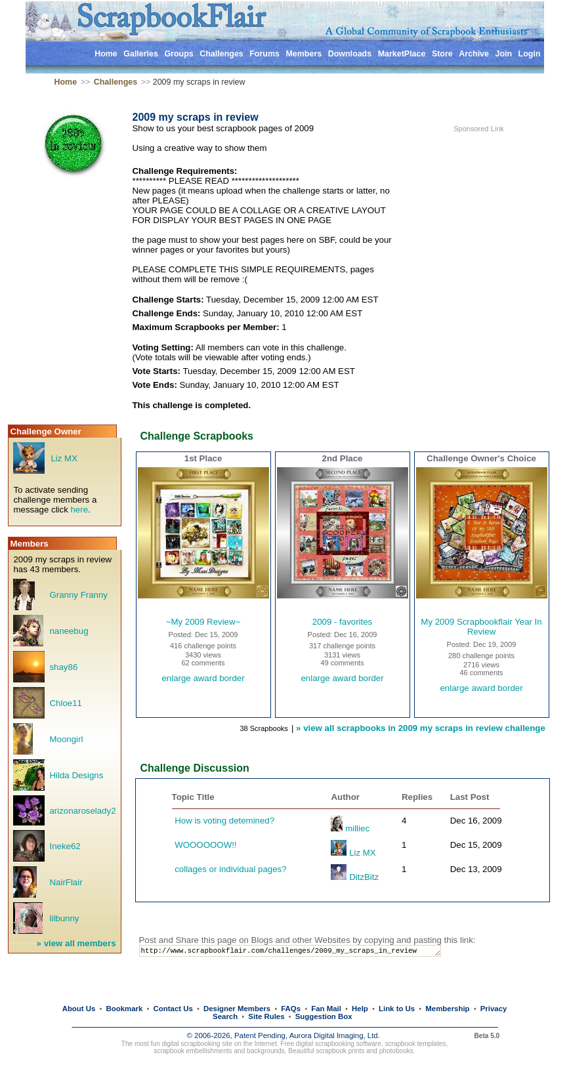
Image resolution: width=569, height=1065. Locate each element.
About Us (79, 1009)
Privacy (493, 1009)
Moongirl (66, 739)
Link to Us (397, 1009)
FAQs (291, 1009)
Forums (264, 53)
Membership (447, 1009)
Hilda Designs (76, 775)
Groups (178, 53)
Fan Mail (326, 1009)
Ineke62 (64, 846)
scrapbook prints (340, 1051)
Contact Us (173, 1009)
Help (360, 1009)
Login (529, 53)
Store (442, 53)
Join (503, 53)
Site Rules (266, 1016)
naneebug (68, 631)
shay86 (63, 667)
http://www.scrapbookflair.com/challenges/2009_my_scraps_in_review (302, 952)
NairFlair (65, 882)
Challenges (221, 53)
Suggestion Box (323, 1016)
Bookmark (124, 1009)
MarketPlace (402, 53)
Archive (474, 53)
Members (303, 53)
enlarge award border (202, 678)
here (79, 509)
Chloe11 (65, 703)
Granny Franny (78, 595)
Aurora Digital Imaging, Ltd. (334, 1035)
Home (106, 53)
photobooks (396, 1051)
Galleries (140, 53)
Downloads (350, 53)
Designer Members (236, 1009)
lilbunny (64, 918)
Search (225, 1016)
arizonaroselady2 (82, 811)
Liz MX (64, 458)
